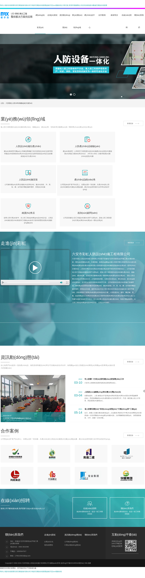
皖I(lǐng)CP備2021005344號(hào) (72, 550)
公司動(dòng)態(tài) (71, 529)
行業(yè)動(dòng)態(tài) (72, 532)
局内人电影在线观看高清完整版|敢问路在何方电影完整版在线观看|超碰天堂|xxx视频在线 (31, 559)
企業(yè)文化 (48, 529)
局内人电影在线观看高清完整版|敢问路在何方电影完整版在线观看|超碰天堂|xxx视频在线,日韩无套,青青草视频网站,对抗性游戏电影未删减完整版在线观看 (53, 5)
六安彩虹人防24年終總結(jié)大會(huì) (19, 103)
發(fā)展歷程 (48, 532)
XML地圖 (87, 550)
